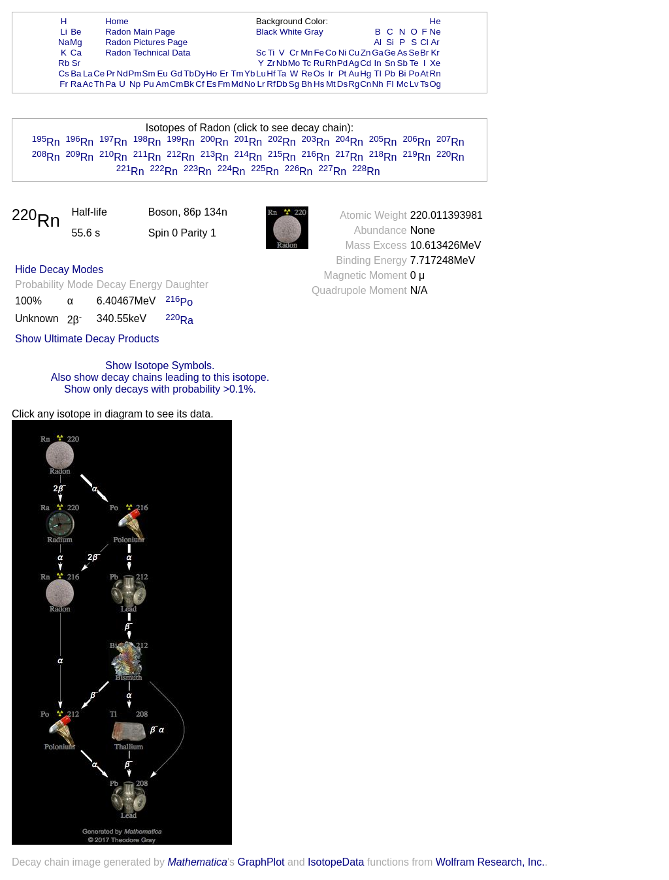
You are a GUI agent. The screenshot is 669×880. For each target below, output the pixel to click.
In (378, 63)
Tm (237, 73)
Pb (390, 73)
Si (390, 42)
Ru (319, 63)
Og (435, 84)
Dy (200, 73)
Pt (342, 73)
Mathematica (197, 862)
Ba (76, 73)
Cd (365, 63)
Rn (435, 73)
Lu (261, 73)
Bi (402, 73)
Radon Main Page (140, 32)
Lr (261, 84)
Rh (330, 63)
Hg (365, 73)
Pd (342, 63)
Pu (148, 84)
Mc (402, 84)
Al (378, 42)
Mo (294, 63)
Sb (402, 63)
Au (353, 73)
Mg (76, 42)
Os (319, 73)
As (402, 52)
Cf (199, 84)
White (291, 32)
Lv (414, 84)
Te (414, 63)
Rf (271, 84)
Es (211, 84)
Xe (435, 63)
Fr (63, 84)
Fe (319, 52)
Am (162, 84)
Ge (390, 52)
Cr (294, 52)
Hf (271, 73)
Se (414, 52)
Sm (148, 73)
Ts (424, 84)
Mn (307, 52)
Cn (365, 84)
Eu (162, 73)
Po (414, 73)
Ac (88, 84)
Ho (211, 73)
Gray (313, 32)
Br (424, 52)
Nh (377, 84)
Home (117, 21)
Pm (135, 73)
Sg (294, 84)
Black (267, 32)
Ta (281, 73)
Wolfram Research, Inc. (490, 862)
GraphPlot (260, 862)
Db (281, 84)
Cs (63, 73)
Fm (224, 84)
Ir (330, 73)
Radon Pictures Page (146, 42)
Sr (76, 63)
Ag (353, 63)
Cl (424, 42)
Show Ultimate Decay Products (87, 338)
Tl (378, 73)
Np (134, 84)
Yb (249, 73)
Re (306, 73)
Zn (366, 52)
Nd (122, 73)
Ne (435, 32)
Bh (306, 84)
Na (63, 42)
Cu (353, 52)
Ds (342, 84)
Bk (189, 84)
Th (99, 84)
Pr (110, 73)
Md (237, 84)
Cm (177, 84)
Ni (342, 52)
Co (330, 52)
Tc (306, 63)
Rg (353, 84)
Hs (319, 84)
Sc (261, 52)
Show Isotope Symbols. (159, 365)
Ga (377, 52)
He (435, 21)
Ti (271, 52)
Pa (110, 84)
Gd (176, 73)
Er (224, 73)
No (249, 84)
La (88, 73)
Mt (331, 84)
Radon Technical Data (147, 52)
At (424, 73)
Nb (281, 63)
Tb (189, 73)
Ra (76, 84)
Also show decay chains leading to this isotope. (160, 377)
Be (76, 32)
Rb (63, 63)
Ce (99, 73)
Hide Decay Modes (59, 269)
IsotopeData (336, 862)
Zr (271, 63)
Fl (389, 84)
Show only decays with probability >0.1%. (160, 389)
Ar (435, 42)
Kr (435, 52)
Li (63, 32)
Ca (76, 52)
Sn (390, 63)
